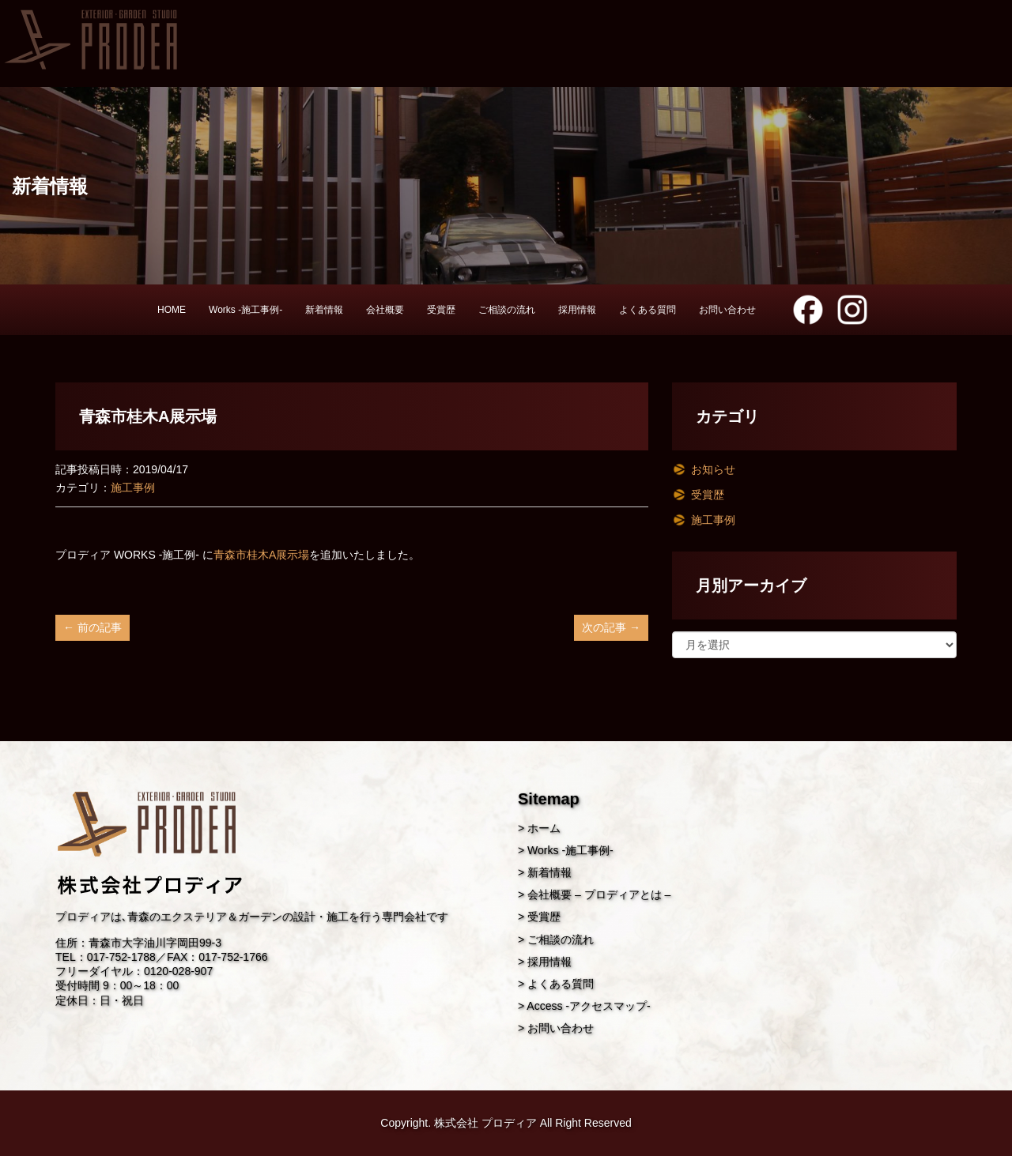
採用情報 (577, 309)
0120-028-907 (178, 971)
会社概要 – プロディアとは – (598, 894)
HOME (171, 309)
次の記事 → (611, 627)
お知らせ (713, 469)
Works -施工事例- (245, 309)
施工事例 (133, 487)
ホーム (544, 828)
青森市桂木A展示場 (261, 554)
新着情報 (324, 309)
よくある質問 (647, 309)
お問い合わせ (727, 309)
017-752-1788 (121, 957)
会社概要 (385, 309)
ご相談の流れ (506, 309)
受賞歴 (441, 309)
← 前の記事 (92, 627)
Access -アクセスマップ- (588, 1006)
